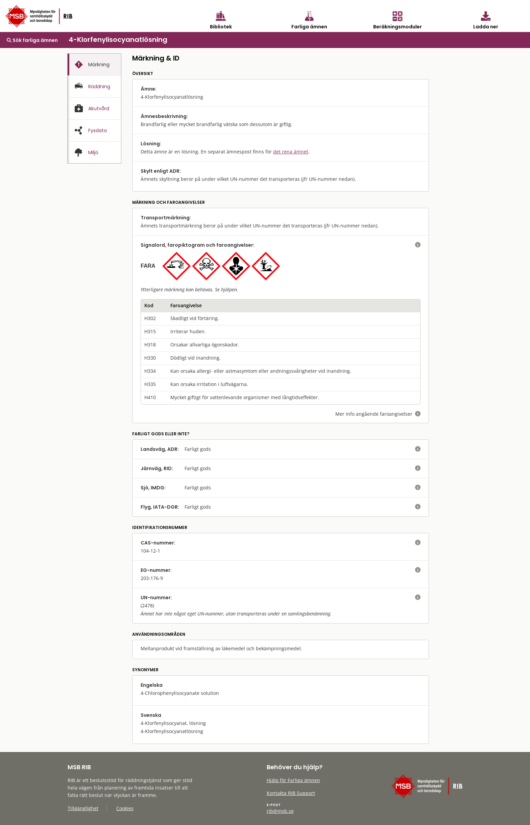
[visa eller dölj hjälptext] (417, 245)
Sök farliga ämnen (32, 40)
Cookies (125, 808)
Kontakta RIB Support (291, 793)
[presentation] (94, 65)
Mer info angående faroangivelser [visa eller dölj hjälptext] (377, 414)
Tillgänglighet (83, 808)
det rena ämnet (290, 151)
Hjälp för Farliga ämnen (293, 780)
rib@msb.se (280, 811)
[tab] (94, 64)
